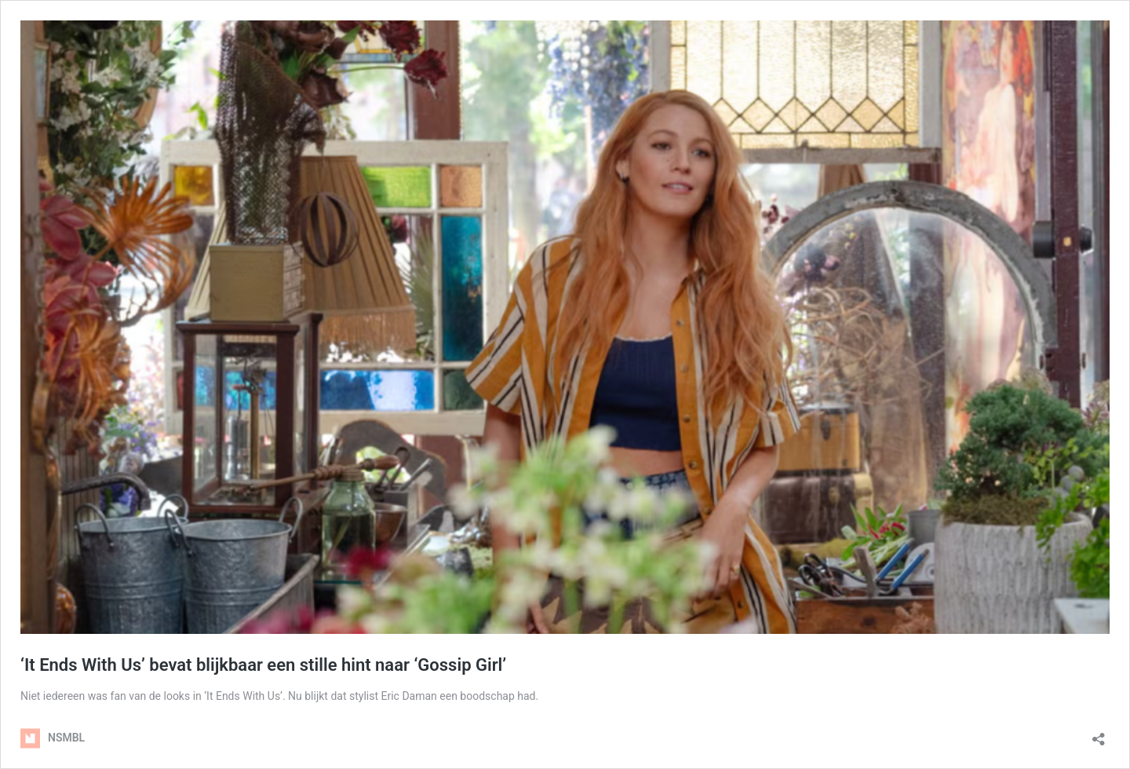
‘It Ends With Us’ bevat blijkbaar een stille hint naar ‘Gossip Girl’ (263, 665)
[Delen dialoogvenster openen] (1099, 734)
